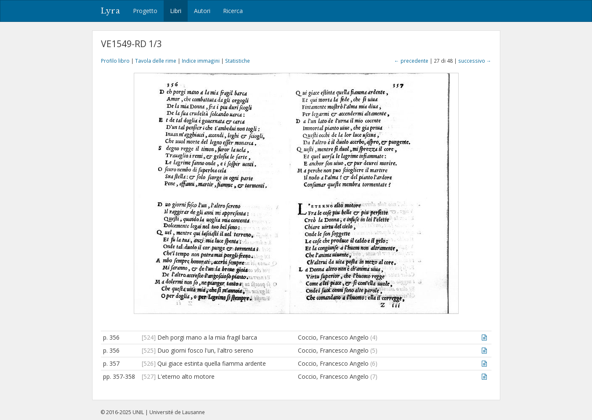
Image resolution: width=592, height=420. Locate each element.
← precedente (411, 60)
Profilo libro (115, 60)
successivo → (474, 60)
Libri (175, 11)
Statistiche (237, 60)
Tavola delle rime (155, 60)
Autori (202, 11)
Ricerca (233, 11)
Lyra (110, 11)
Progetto (145, 11)
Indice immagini (201, 60)
